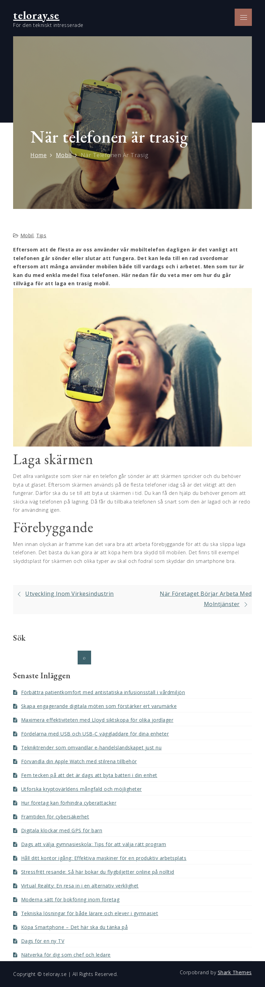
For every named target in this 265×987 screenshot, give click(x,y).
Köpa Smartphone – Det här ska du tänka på (74, 927)
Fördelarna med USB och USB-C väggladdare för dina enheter (95, 733)
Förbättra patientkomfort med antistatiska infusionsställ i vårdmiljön (103, 692)
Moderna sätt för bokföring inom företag (70, 899)
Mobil (27, 235)
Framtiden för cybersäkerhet (55, 816)
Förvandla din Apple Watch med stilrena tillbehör (79, 761)
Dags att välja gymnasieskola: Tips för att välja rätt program (93, 844)
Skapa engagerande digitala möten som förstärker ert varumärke (99, 706)
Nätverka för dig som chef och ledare (66, 954)
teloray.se (36, 15)
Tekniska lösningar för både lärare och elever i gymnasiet (89, 913)
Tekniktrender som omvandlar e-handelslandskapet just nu (91, 747)
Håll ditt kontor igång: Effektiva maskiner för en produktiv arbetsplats (104, 858)
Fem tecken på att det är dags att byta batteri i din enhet (89, 775)
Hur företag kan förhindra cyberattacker (69, 802)
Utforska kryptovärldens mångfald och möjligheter (81, 789)
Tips (41, 235)
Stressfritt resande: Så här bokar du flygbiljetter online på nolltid (97, 872)
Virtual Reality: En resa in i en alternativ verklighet (80, 885)
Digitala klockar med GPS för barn (61, 830)
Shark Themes (235, 972)
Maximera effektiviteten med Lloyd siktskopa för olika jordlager (97, 720)
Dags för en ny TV (43, 941)
